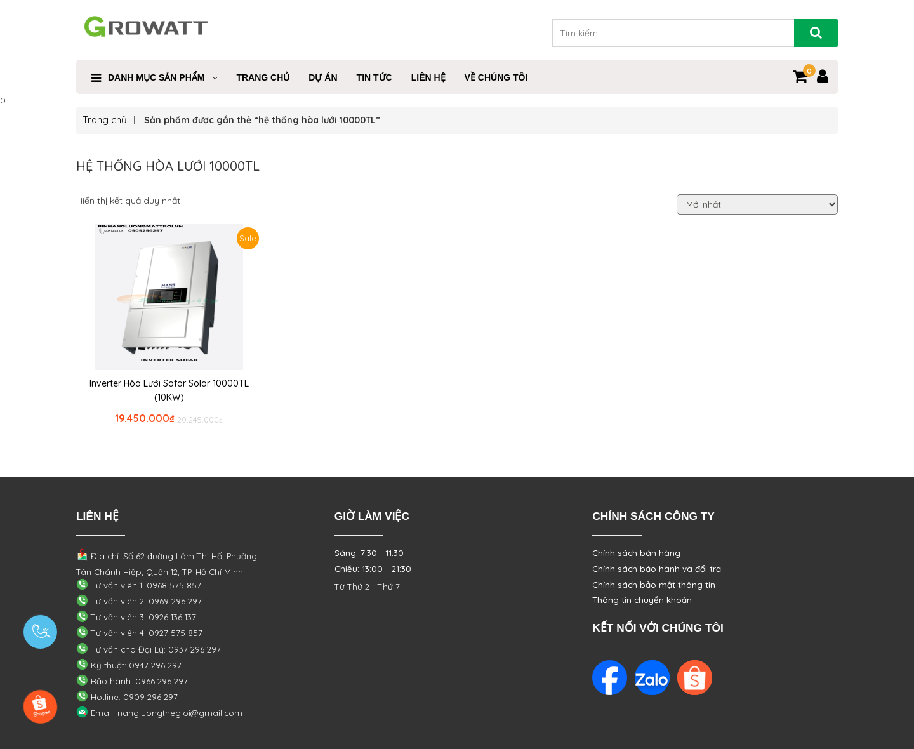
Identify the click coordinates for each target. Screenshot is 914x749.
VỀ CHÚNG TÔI (496, 77)
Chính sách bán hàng (636, 553)
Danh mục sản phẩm (156, 77)
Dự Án (322, 77)
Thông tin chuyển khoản (642, 600)
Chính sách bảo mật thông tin (653, 585)
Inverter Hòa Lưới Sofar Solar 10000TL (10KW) (169, 390)
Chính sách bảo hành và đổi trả (656, 569)
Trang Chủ (262, 77)
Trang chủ (105, 120)
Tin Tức (374, 77)
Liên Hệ (428, 77)
